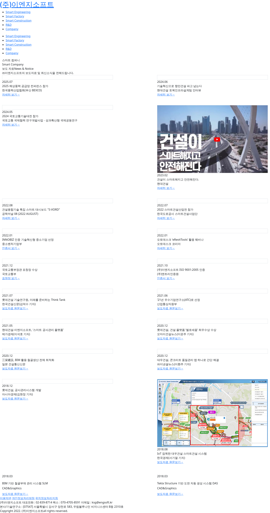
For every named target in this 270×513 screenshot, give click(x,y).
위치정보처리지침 (46, 498)
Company (12, 29)
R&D (8, 25)
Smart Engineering (18, 12)
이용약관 (5, 498)
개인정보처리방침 (23, 498)
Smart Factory (15, 16)
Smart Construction (18, 20)
